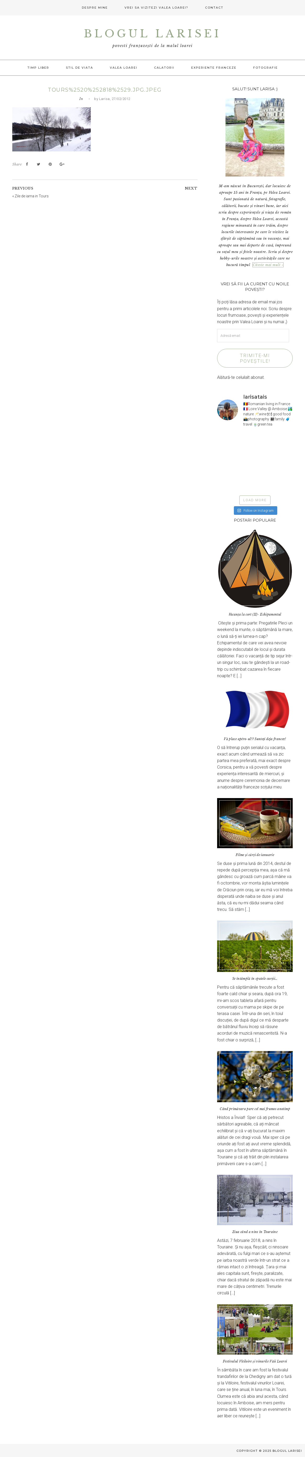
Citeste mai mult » (268, 265)
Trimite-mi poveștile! (255, 358)
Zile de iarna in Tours (32, 196)
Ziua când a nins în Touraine (255, 1232)
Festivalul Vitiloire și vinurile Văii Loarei (255, 1361)
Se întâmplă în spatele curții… (255, 979)
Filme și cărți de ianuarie (255, 855)
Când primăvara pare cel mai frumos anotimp (255, 1109)
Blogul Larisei (152, 33)
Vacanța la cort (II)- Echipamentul (255, 614)
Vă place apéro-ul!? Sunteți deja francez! (255, 739)
